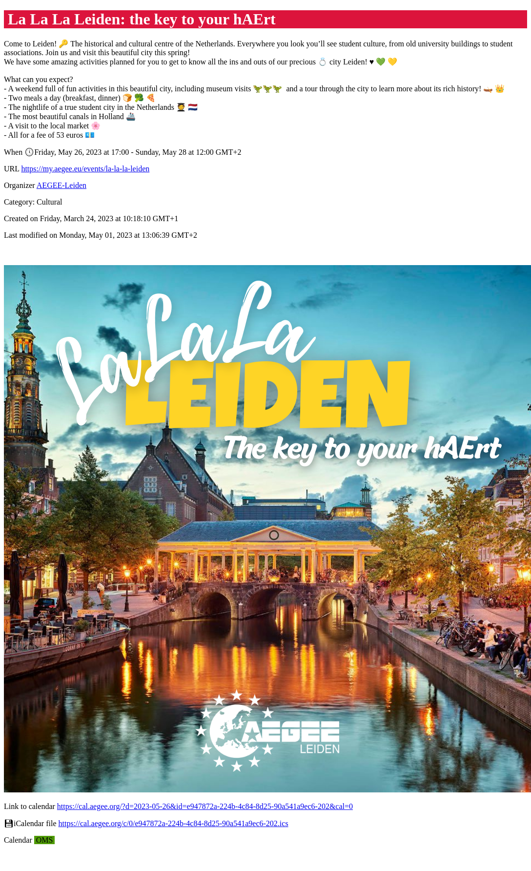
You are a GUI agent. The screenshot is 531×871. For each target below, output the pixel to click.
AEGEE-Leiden (61, 185)
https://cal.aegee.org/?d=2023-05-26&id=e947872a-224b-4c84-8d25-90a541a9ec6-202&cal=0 (205, 806)
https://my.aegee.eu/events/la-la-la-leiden (85, 169)
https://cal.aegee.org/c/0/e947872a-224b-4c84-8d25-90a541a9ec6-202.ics (173, 823)
